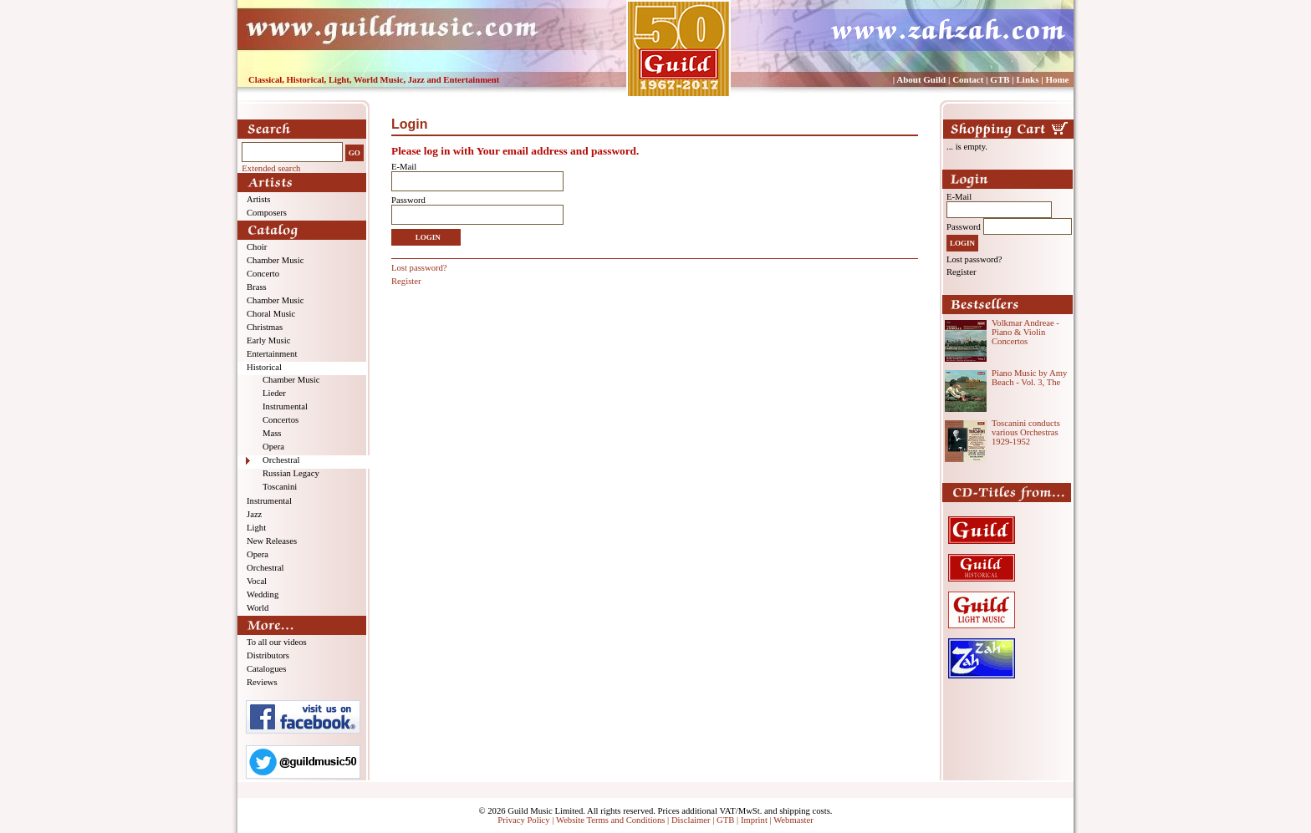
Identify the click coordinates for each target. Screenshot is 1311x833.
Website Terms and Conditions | (613, 820)
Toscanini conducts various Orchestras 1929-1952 (1026, 432)
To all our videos (277, 642)
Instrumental (285, 406)
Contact (967, 79)
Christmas (265, 327)
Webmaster (793, 820)
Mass (272, 433)
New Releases (272, 541)
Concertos (280, 419)
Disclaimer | (694, 820)
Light (256, 527)
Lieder (274, 393)
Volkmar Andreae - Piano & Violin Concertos (1025, 332)
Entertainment (272, 353)
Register (406, 281)
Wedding (262, 594)
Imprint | (757, 820)
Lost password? (419, 267)
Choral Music (271, 313)
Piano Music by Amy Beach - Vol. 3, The (1029, 377)
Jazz (254, 514)
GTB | (729, 820)
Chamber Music (275, 260)
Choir (257, 246)
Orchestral (281, 460)
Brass (257, 287)
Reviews (262, 682)
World (257, 607)
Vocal (257, 581)
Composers (267, 212)
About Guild (921, 79)
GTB (999, 79)
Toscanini (280, 486)
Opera (273, 446)
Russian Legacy (291, 473)
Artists (258, 199)
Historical (264, 367)
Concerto (263, 273)
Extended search (271, 168)
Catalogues (266, 668)
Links (1028, 79)
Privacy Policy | (526, 820)
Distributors (268, 655)
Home (1057, 79)
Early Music (268, 340)
